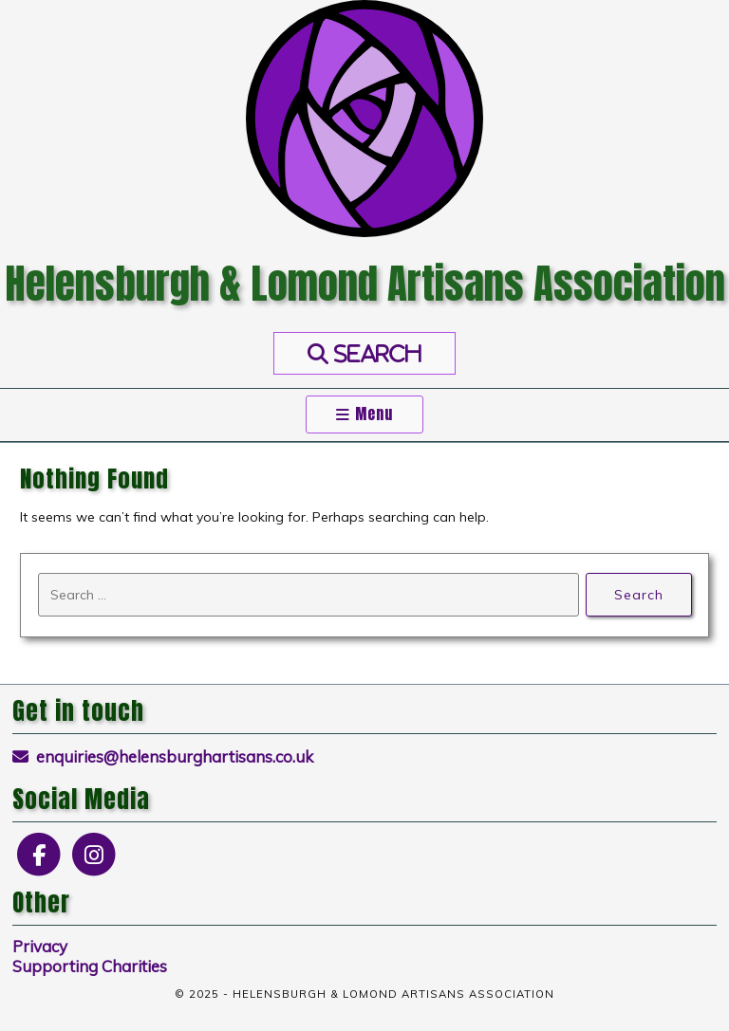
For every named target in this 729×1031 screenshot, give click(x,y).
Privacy (39, 946)
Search (638, 593)
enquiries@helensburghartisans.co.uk (163, 756)
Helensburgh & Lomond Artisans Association (365, 283)
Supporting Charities (89, 966)
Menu (364, 414)
